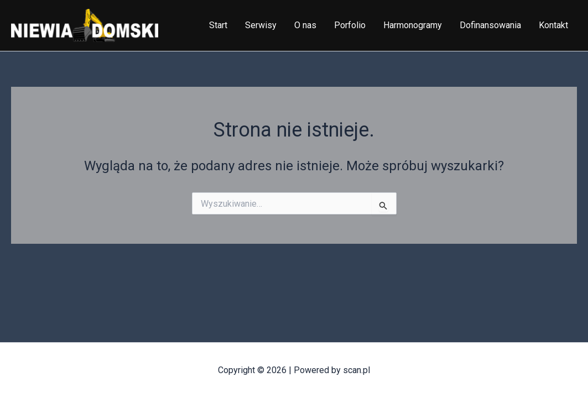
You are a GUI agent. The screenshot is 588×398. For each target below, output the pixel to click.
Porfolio (350, 25)
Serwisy (261, 25)
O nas (305, 25)
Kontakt (553, 25)
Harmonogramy (412, 25)
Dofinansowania (490, 25)
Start (218, 25)
